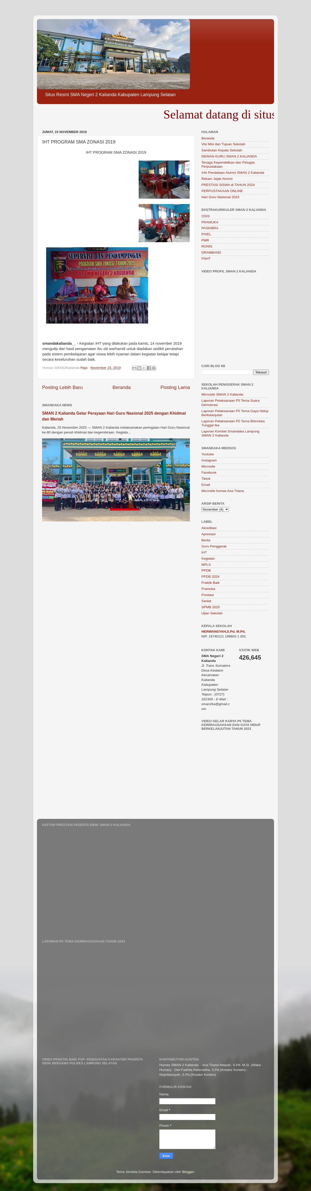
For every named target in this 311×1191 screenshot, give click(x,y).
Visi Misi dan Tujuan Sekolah (223, 144)
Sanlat (206, 601)
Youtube (207, 454)
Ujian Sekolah (212, 613)
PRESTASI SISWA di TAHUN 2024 (228, 185)
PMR (205, 240)
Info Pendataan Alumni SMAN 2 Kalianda (232, 173)
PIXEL (206, 234)
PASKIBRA (209, 228)
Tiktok (206, 479)
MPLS (206, 565)
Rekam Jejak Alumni (216, 179)
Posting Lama (175, 387)
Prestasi (207, 595)
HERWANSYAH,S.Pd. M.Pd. (223, 631)
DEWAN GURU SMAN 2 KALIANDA (229, 156)
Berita (205, 540)
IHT (204, 552)
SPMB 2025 (210, 607)
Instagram (209, 460)
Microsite (208, 466)
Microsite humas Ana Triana (222, 491)
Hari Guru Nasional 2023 (220, 197)
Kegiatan (208, 558)
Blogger (188, 1172)
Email (205, 485)
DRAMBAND (211, 252)
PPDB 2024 (210, 576)
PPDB (206, 570)
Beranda (121, 387)
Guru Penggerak (214, 546)
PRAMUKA (209, 222)
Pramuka (208, 589)
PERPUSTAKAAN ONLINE (222, 191)
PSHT (206, 258)
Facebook (208, 472)
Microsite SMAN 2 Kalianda (222, 394)
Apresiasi (208, 534)
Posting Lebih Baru (62, 387)
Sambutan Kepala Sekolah (221, 150)
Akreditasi (208, 528)
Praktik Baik (210, 583)
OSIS (205, 216)
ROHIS (206, 246)
